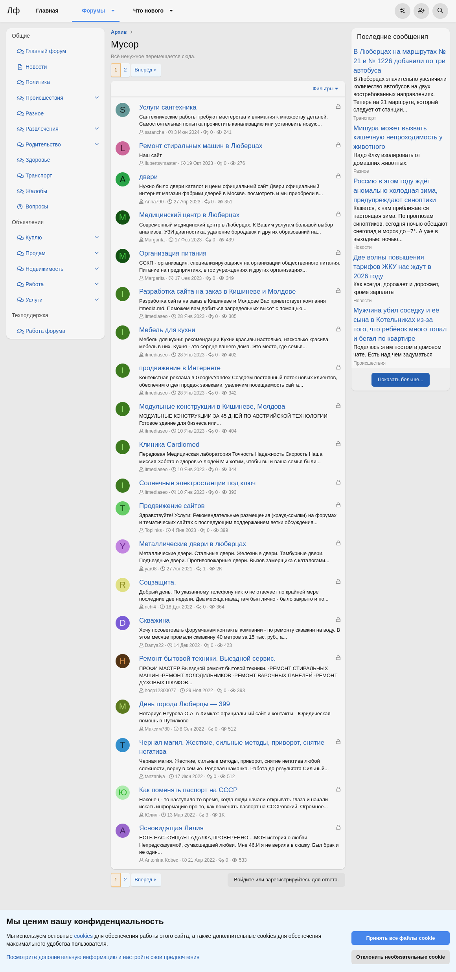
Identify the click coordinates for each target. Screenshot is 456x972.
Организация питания (172, 253)
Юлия (151, 815)
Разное (361, 171)
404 (233, 431)
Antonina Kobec (161, 860)
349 (230, 278)
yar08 (150, 569)
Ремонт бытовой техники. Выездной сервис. (207, 658)
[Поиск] (440, 11)
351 (228, 202)
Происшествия (369, 363)
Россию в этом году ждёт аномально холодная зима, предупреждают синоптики (395, 190)
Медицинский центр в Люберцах (189, 215)
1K (222, 815)
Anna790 (154, 202)
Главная (47, 10)
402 (233, 355)
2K (219, 569)
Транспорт (364, 118)
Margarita (155, 240)
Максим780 (157, 729)
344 (233, 469)
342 (233, 393)
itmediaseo (156, 316)
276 (241, 163)
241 (228, 132)
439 (230, 240)
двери (148, 177)
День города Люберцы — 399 (184, 704)
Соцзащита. (157, 582)
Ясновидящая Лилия (171, 828)
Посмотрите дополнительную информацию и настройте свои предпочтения (102, 957)
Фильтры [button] (323, 88)
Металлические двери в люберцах (192, 544)
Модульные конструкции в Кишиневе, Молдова (212, 406)
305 (233, 316)
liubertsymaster (161, 163)
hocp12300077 (160, 690)
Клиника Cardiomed (169, 444)
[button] (112, 11)
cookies (83, 936)
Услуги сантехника (168, 107)
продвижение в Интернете (180, 368)
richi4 (150, 607)
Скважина (154, 620)
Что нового (148, 10)
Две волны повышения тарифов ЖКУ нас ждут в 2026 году (392, 267)
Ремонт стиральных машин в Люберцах (201, 146)
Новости (362, 247)
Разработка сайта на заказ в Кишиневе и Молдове (217, 291)
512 (232, 729)
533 (243, 860)
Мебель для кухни (167, 330)
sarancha (154, 132)
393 (233, 492)
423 (228, 645)
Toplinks (153, 530)
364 (220, 607)
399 (224, 530)
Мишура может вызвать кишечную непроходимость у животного (398, 137)
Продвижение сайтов (172, 506)
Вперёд (143, 70)
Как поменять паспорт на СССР (188, 790)
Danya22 (154, 645)
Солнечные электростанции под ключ (197, 483)
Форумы (93, 10)
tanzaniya (155, 776)
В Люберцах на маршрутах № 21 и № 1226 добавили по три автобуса (399, 61)
